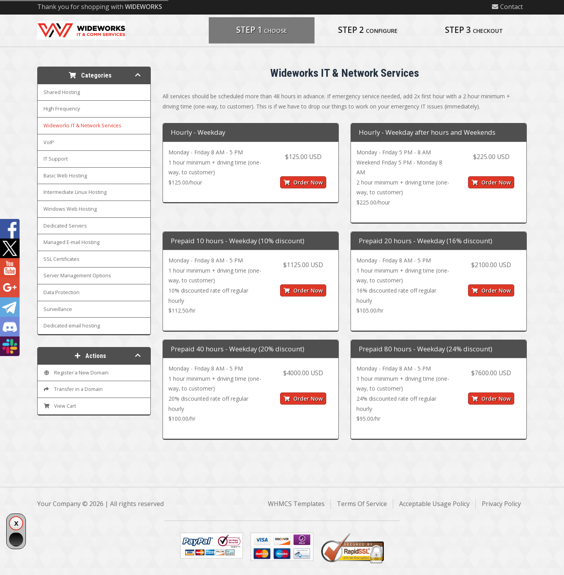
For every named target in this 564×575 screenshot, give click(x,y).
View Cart (59, 406)
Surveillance (57, 309)
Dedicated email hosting (71, 325)
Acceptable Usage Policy (434, 503)
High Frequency (61, 108)
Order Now (303, 182)
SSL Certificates (61, 259)
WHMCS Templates (296, 503)
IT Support (55, 159)
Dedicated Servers (65, 225)
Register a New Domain (75, 372)
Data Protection (61, 292)
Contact (507, 6)
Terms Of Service (362, 503)
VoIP (48, 142)
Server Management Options (77, 275)
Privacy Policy (501, 503)
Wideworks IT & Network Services (82, 125)
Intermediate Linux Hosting (75, 192)
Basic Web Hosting (65, 175)
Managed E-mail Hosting (71, 242)
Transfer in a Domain (73, 389)
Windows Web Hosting (70, 209)
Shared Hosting (61, 92)
